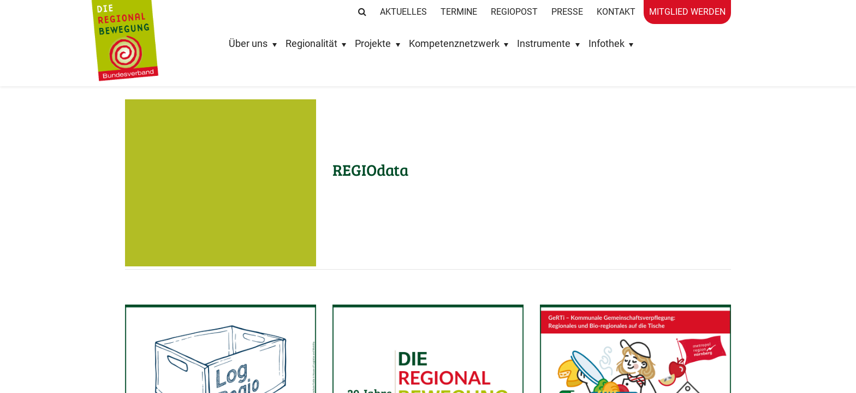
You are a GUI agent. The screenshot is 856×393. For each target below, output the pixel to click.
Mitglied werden (687, 12)
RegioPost (514, 12)
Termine (459, 12)
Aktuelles (403, 12)
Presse (567, 12)
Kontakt (616, 12)
